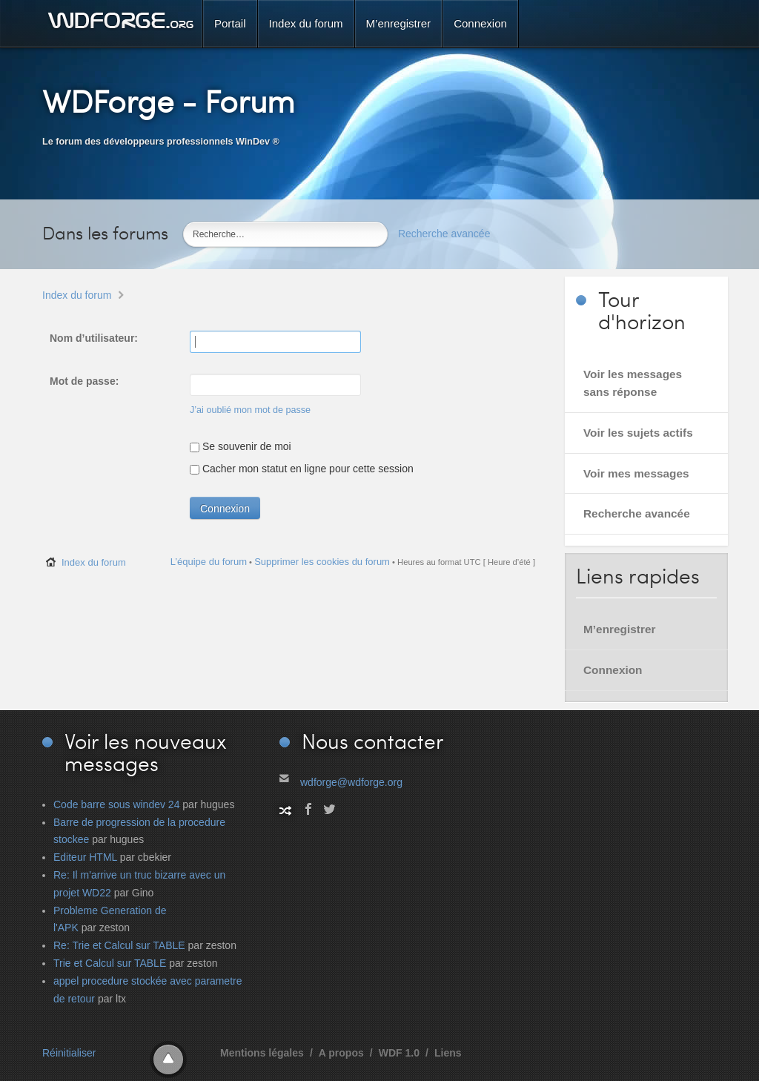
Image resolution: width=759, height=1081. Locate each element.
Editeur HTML (85, 857)
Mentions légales (262, 1053)
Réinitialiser (69, 1053)
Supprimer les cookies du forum (322, 561)
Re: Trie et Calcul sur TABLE (119, 945)
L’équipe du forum (208, 561)
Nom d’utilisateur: (94, 338)
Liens (448, 1053)
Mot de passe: (84, 381)
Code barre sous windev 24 (116, 804)
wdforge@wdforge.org (351, 782)
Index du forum (76, 295)
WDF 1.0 (399, 1053)
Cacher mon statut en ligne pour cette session (302, 469)
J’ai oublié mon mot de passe (250, 410)
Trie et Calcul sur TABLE (109, 963)
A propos (341, 1053)
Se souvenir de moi (240, 446)
